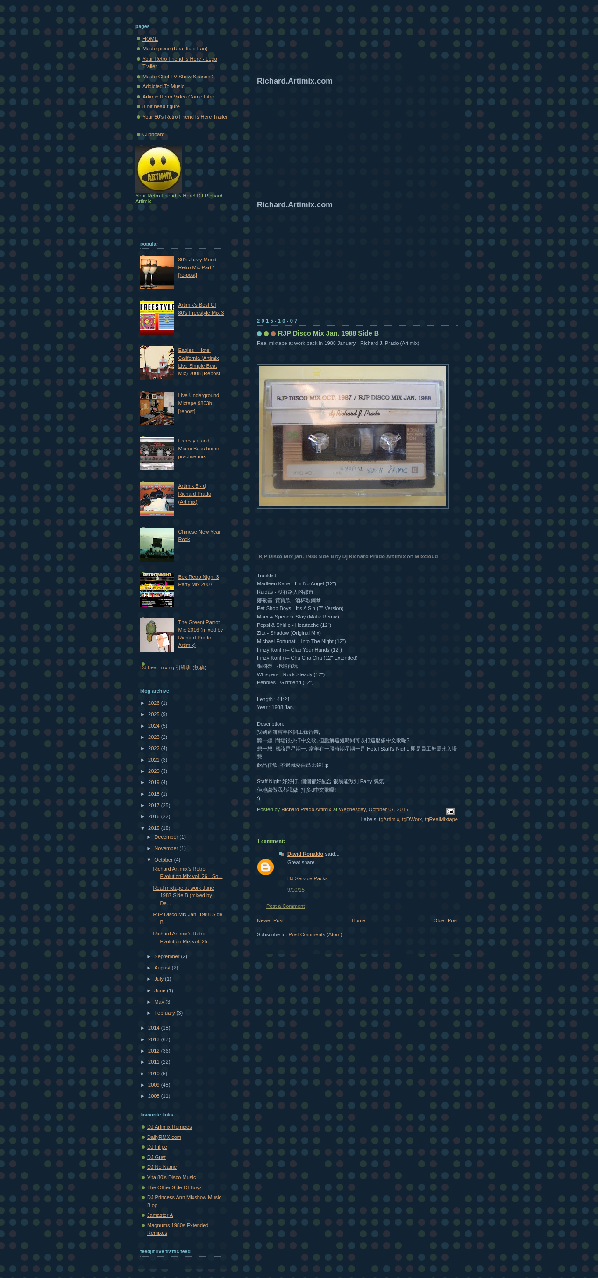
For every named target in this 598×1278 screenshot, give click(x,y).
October (164, 860)
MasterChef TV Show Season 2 (178, 76)
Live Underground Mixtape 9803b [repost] (198, 403)
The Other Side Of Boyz (174, 1187)
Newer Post (270, 920)
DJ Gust (156, 1157)
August (162, 967)
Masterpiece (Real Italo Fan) (174, 48)
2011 (154, 1062)
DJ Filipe (157, 1147)
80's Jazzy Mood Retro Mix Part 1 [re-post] (197, 267)
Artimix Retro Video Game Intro (178, 96)
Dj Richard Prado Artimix (374, 556)
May (159, 1001)
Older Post (446, 920)
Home (358, 920)
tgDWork (412, 819)
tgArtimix (389, 819)
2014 (154, 1028)
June (160, 990)
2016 (154, 816)
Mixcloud (426, 556)
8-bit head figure (161, 106)
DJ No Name (162, 1167)
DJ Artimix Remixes (169, 1127)
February (165, 1013)
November (166, 848)
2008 (154, 1096)
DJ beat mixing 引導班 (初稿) (173, 667)
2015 (154, 828)
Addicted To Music (163, 86)
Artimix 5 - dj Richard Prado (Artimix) (194, 493)
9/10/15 (296, 889)
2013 (154, 1039)
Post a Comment (285, 906)
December (166, 837)
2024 (154, 726)
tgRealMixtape (441, 819)
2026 (154, 703)
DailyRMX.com (164, 1137)
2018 (154, 794)
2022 (154, 748)
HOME (150, 39)
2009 (154, 1085)
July (159, 979)
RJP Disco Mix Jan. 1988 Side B (296, 556)
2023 (154, 737)
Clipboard (153, 134)
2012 (154, 1050)
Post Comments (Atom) (315, 934)
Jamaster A (160, 1215)
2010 (154, 1073)
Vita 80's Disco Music (171, 1177)
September (167, 956)
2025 (154, 714)
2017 (154, 805)
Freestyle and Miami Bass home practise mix (198, 448)
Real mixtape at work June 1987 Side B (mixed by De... (183, 895)
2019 (154, 782)
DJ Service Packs (307, 878)
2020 (154, 771)
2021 (154, 760)
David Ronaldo (305, 854)
